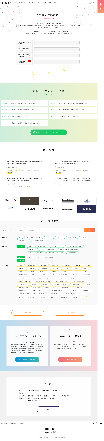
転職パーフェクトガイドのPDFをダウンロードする (48, 132)
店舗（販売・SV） (23, 240)
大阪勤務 (53, 297)
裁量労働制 (35, 274)
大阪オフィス (43, 271)
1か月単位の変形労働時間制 (43, 281)
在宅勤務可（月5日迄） (55, 294)
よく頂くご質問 (70, 312)
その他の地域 (21, 260)
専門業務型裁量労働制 (78, 281)
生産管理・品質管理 (11, 167)
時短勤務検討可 (23, 274)
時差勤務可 (72, 278)
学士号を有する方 (49, 287)
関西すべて (21, 257)
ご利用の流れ (28, 312)
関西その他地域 (49, 257)
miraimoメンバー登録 (70, 359)
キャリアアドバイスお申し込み (27, 359)
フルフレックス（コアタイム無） (27, 297)
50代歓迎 (75, 297)
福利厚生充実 (36, 170)
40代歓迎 (88, 284)
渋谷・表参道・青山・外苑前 (36, 252)
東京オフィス (22, 271)
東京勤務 (43, 297)
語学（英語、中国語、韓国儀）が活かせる (57, 290)
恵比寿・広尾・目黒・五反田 (74, 246)
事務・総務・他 (10, 184)
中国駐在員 (35, 284)
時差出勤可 (46, 284)
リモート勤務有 (23, 278)
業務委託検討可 (86, 274)
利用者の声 (44, 2)
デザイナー (49, 237)
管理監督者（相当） (37, 290)
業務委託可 (21, 268)
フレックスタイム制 (11, 186)
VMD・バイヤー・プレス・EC (62, 184)
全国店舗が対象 (23, 290)
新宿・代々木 (32, 249)
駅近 (89, 265)
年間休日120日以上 (36, 278)
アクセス (56, 2)
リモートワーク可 (51, 278)
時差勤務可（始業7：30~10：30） (74, 294)
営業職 (32, 271)
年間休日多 (86, 268)
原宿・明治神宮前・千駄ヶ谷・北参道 (69, 249)
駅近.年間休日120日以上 (12, 170)
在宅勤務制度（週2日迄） (65, 287)
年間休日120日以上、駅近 (61, 281)
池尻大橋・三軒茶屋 (57, 246)
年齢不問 (79, 287)
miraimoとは (16, 2)
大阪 (30, 257)
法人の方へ (13, 423)
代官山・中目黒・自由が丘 (48, 249)
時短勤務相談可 (76, 284)
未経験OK (44, 268)
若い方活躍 (9, 172)
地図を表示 (49, 409)
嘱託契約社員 (36, 287)
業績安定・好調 (31, 265)
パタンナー (60, 237)
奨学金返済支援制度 (39, 294)
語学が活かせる (66, 271)
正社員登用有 (67, 265)
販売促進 (75, 290)
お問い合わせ (4, 423)
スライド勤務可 (23, 284)
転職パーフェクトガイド (34, 2)
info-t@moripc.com (60, 393)
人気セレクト (79, 265)
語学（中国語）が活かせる (60, 284)
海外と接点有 (33, 268)
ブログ (50, 2)
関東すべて (21, 246)
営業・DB (84, 237)
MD (20, 237)
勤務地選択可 (64, 297)
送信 (49, 72)
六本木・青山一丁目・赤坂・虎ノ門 (37, 246)
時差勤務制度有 (63, 274)
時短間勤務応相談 (23, 287)
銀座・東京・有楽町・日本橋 (56, 252)
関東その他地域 (72, 252)
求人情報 (23, 2)
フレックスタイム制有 (48, 274)
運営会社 (22, 423)
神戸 (38, 257)
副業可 (22, 170)
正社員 (29, 170)
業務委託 (75, 268)
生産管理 (66, 268)
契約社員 (75, 274)
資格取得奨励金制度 (24, 294)
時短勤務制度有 (87, 290)
